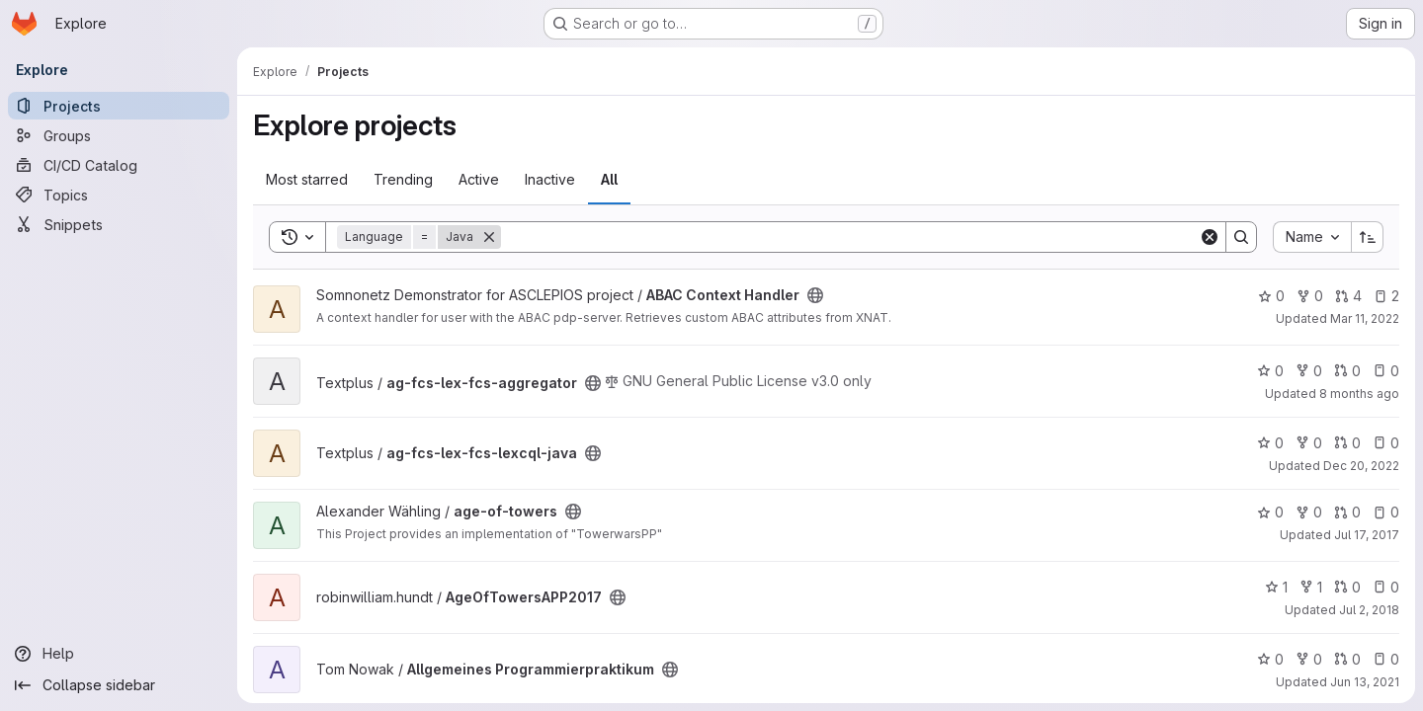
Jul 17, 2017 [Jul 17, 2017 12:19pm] (1366, 534)
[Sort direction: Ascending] (1367, 237)
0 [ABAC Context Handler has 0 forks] (1310, 295)
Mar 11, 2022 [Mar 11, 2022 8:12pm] (1364, 318)
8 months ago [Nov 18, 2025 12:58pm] (1359, 393)
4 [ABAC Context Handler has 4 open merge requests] (1348, 295)
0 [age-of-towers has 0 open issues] (1386, 512)
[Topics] (118, 194)
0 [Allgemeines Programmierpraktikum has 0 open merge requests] (1347, 659)
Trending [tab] (403, 179)
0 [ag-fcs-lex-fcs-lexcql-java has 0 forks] (1309, 442)
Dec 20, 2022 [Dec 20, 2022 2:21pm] (1361, 465)
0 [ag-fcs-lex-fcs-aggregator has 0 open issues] (1386, 370)
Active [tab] (479, 179)
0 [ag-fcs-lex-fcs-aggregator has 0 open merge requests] (1347, 370)
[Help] (118, 654)
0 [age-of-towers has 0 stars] (1270, 512)
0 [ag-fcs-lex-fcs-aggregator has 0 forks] (1309, 370)
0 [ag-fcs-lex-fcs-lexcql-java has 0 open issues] (1386, 442)
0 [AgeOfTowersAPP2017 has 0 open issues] (1386, 587)
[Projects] (118, 105)
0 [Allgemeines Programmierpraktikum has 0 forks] (1309, 659)
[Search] (850, 237)
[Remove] (489, 237)
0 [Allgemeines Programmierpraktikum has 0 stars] (1270, 659)
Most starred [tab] (307, 179)
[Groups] (118, 135)
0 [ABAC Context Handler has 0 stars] (1271, 295)
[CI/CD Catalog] (118, 165)
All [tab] (609, 179)
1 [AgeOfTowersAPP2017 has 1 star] (1276, 587)
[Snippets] (118, 224)
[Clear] (1209, 237)
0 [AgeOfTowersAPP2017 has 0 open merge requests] (1347, 587)
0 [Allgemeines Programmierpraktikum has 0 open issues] (1386, 659)
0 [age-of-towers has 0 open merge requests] (1347, 512)
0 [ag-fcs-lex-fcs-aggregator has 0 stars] (1270, 370)
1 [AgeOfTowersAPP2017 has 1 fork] (1310, 587)
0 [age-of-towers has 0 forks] (1309, 512)
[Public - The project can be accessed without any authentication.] (815, 295)
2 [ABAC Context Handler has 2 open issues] (1386, 295)
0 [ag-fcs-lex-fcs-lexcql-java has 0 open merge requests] (1347, 442)
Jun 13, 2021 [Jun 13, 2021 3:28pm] (1364, 681)
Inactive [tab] (550, 179)
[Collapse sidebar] (118, 685)
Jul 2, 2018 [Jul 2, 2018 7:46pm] (1369, 609)
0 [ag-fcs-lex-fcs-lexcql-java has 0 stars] (1270, 442)
